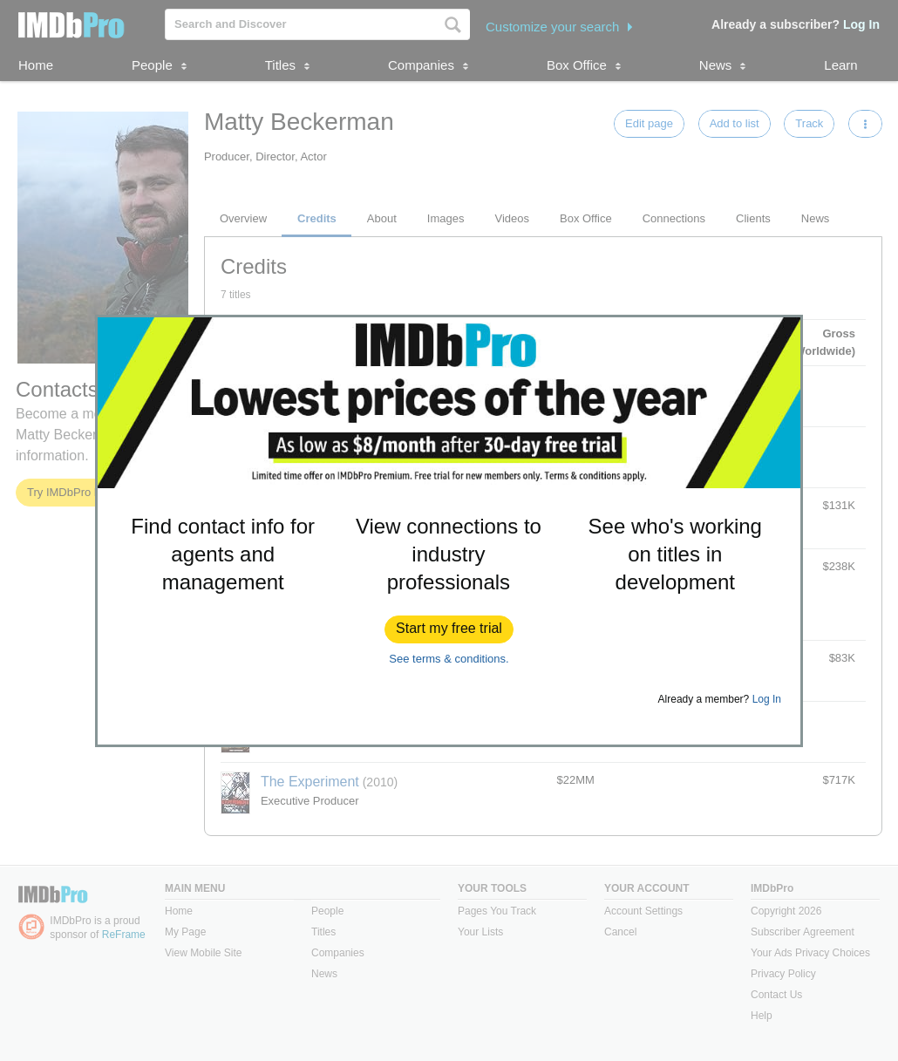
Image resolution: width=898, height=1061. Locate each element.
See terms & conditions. (448, 658)
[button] (449, 629)
